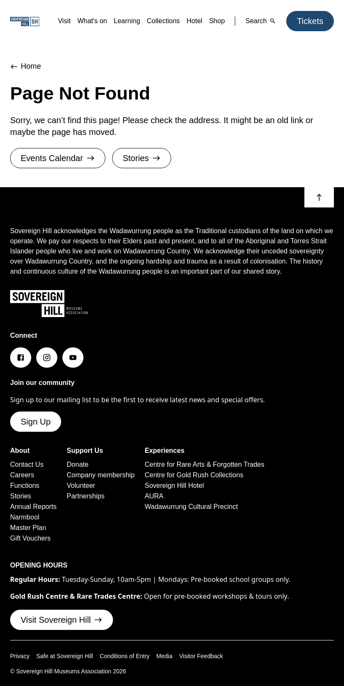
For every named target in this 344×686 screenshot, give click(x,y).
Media (172, 681)
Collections (151, 21)
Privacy (20, 681)
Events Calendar (61, 158)
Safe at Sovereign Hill (68, 681)
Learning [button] (111, 21)
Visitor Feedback (211, 681)
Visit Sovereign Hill (65, 645)
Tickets (308, 21)
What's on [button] (72, 21)
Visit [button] (40, 21)
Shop (210, 21)
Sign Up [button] (36, 450)
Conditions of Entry (131, 681)
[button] (319, 197)
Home (26, 66)
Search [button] (255, 21)
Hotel (186, 21)
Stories (150, 158)
